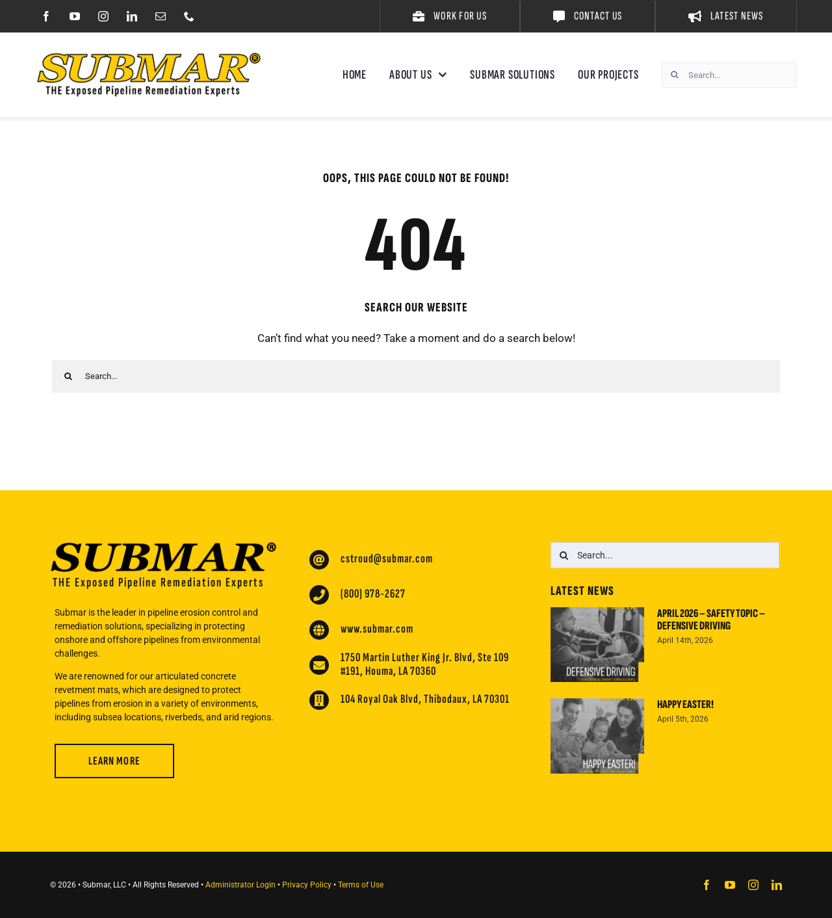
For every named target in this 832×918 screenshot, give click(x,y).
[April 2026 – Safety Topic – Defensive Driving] (597, 645)
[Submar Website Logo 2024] (149, 57)
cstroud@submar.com (387, 558)
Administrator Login (240, 884)
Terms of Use (361, 884)
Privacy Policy (307, 884)
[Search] (675, 75)
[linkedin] (132, 16)
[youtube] (75, 16)
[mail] (161, 16)
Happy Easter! (685, 704)
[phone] (189, 16)
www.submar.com (377, 629)
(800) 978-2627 (373, 593)
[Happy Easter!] (597, 736)
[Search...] (729, 75)
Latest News (582, 591)
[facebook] (46, 16)
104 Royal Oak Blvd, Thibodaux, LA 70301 (425, 699)
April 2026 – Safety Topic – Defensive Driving (711, 620)
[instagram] (103, 16)
